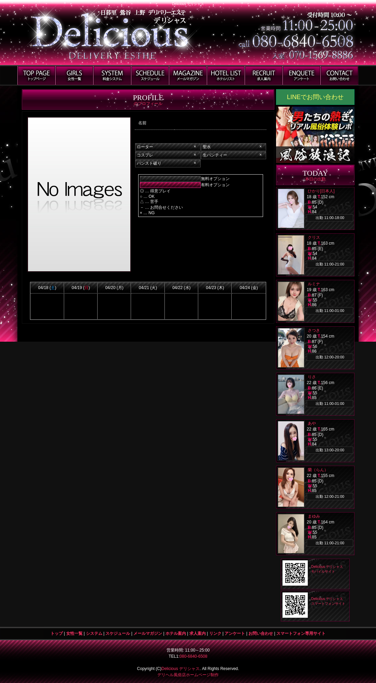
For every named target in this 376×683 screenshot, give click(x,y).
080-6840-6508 (193, 656)
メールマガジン (147, 633)
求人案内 (197, 633)
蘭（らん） (318, 469)
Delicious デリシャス (180, 668)
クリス (314, 237)
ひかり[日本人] (321, 191)
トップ (56, 633)
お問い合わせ (260, 633)
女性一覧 (74, 633)
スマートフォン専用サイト (301, 633)
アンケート (235, 633)
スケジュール (117, 633)
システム (94, 633)
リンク (215, 633)
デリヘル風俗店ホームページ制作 (188, 674)
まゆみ (314, 516)
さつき (314, 330)
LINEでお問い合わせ (315, 97)
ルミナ (314, 284)
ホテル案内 (175, 633)
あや (312, 423)
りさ (312, 376)
